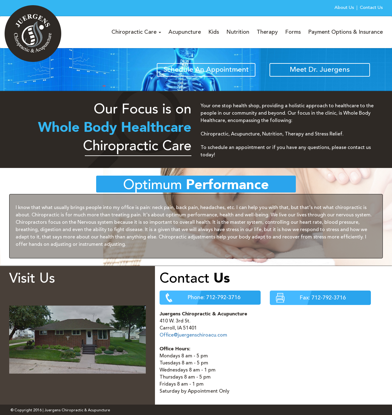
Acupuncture (184, 32)
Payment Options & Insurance (345, 32)
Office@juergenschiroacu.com (193, 335)
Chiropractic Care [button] (136, 32)
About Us (344, 8)
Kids (213, 32)
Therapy (267, 32)
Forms (293, 32)
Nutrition (237, 32)
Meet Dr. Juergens (320, 70)
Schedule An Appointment (206, 70)
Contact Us (371, 8)
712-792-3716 (223, 297)
